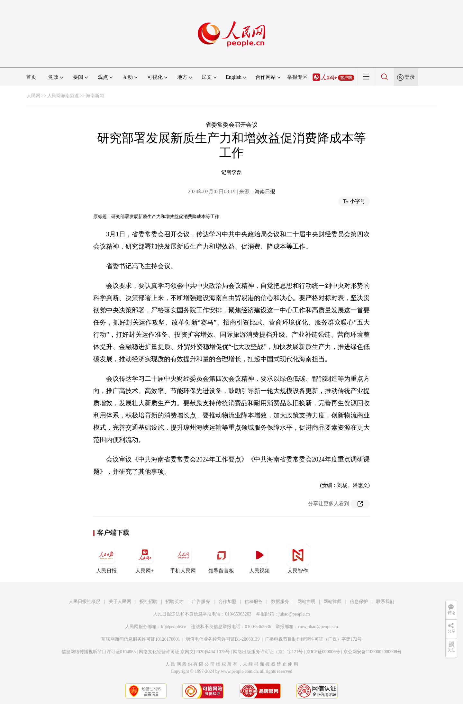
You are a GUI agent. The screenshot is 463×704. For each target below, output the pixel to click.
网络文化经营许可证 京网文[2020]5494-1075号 (184, 651)
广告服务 (201, 601)
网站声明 (306, 601)
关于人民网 (120, 601)
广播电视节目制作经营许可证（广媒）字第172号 (313, 639)
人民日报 (106, 558)
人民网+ (144, 558)
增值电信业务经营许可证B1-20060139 (223, 639)
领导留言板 (221, 558)
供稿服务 (254, 601)
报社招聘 (149, 601)
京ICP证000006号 (323, 651)
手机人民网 (183, 558)
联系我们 (385, 601)
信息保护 (359, 601)
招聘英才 (175, 601)
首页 (31, 77)
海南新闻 (95, 95)
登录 (409, 77)
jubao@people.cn (294, 614)
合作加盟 (227, 601)
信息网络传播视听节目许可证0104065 (98, 651)
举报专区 (297, 77)
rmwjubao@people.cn (318, 626)
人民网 (33, 95)
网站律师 (332, 601)
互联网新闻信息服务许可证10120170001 (140, 639)
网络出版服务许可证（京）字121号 (268, 651)
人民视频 (259, 558)
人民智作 (297, 558)
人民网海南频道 (63, 95)
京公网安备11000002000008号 (372, 651)
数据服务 (280, 601)
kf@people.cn (173, 626)
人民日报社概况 (84, 601)
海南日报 (265, 191)
